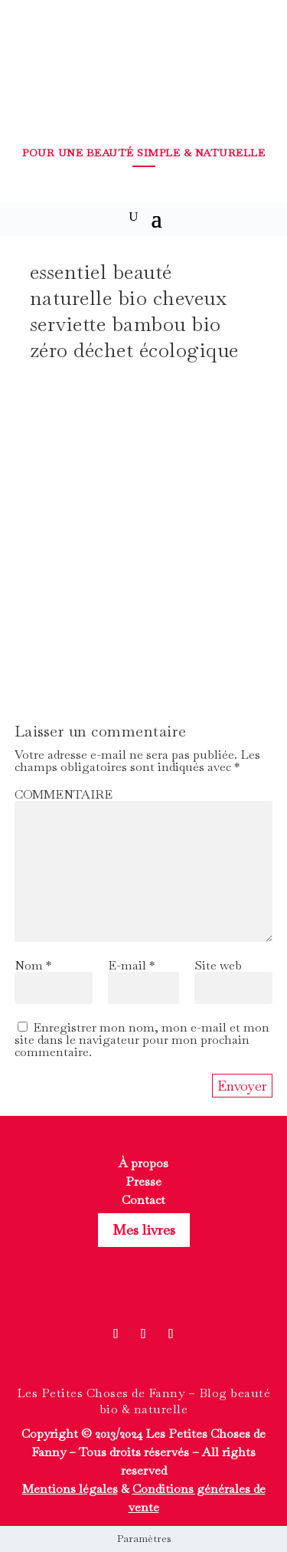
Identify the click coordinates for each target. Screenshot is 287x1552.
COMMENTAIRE (64, 794)
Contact (143, 1200)
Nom (33, 965)
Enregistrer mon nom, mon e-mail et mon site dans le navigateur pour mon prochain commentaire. (142, 1039)
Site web (218, 965)
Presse (143, 1181)
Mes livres (144, 1230)
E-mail (131, 965)
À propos (143, 1163)
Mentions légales (70, 1489)
